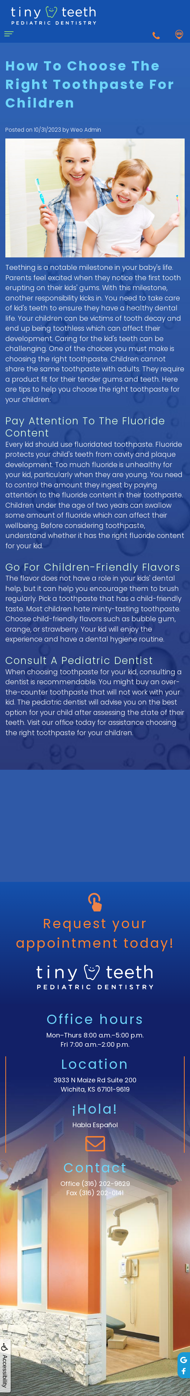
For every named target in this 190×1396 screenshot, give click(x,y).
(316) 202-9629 (105, 1183)
